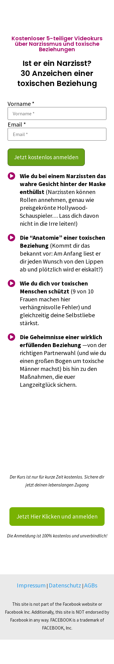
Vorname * (21, 104)
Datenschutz (65, 585)
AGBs (90, 585)
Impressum (31, 585)
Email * (17, 124)
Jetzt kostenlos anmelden (46, 157)
